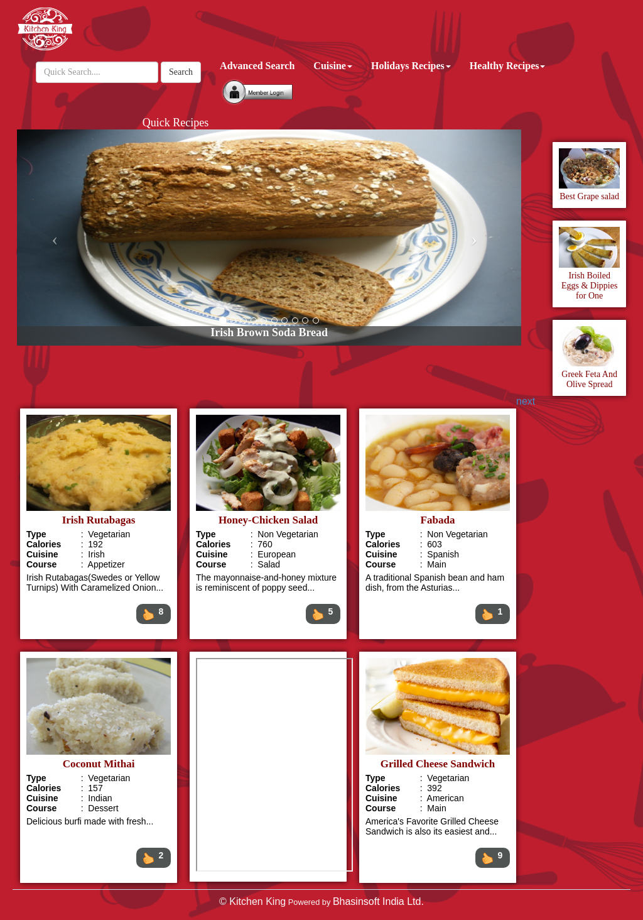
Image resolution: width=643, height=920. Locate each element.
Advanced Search (257, 65)
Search (181, 72)
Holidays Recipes (411, 65)
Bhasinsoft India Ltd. (378, 901)
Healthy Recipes (508, 65)
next (525, 401)
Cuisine (332, 65)
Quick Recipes (175, 122)
